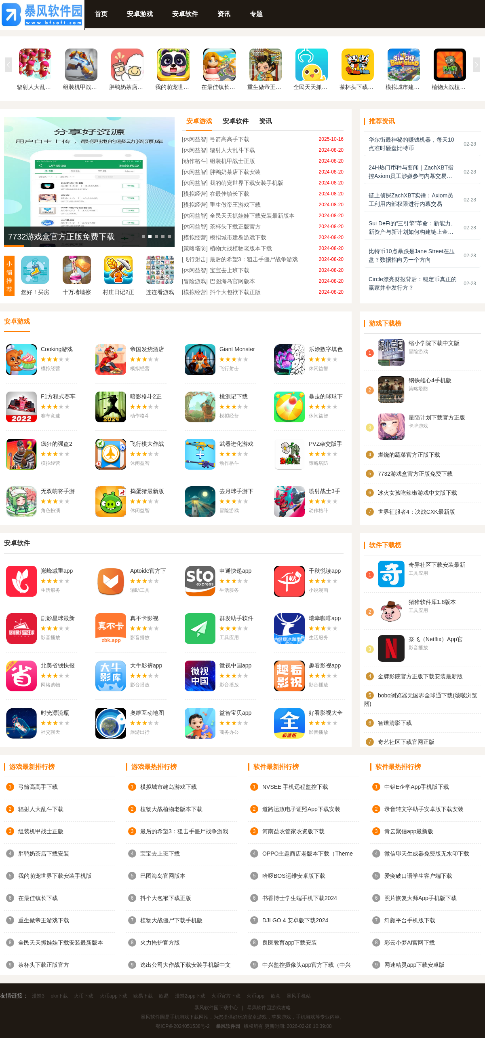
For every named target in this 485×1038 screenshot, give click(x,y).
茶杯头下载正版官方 (235, 226)
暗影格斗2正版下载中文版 (147, 397)
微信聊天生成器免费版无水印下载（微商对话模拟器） (426, 854)
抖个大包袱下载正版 (235, 292)
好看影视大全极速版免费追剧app (326, 714)
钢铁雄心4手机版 (430, 380)
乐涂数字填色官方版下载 (326, 350)
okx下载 (59, 996)
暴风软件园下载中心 (216, 1007)
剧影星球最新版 (58, 619)
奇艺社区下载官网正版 (406, 742)
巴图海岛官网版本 (232, 281)
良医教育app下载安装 (289, 942)
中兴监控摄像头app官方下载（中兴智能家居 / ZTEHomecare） (306, 965)
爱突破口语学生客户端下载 (418, 876)
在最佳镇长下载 (229, 194)
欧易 (164, 996)
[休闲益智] (195, 139)
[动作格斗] (195, 161)
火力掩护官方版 (160, 942)
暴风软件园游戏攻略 (269, 1007)
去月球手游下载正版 (236, 492)
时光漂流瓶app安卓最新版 (57, 714)
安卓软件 (185, 14)
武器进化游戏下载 (236, 445)
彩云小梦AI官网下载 (409, 942)
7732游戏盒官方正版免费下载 (61, 236)
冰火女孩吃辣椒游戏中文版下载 (417, 492)
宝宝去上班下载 (229, 270)
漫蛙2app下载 (190, 996)
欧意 (275, 996)
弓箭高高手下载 (229, 139)
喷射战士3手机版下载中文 (326, 492)
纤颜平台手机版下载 (409, 920)
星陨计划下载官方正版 (437, 417)
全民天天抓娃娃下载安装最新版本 (252, 215)
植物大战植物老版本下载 (241, 248)
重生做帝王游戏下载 (235, 204)
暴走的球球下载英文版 (326, 397)
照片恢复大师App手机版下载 (420, 898)
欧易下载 (143, 996)
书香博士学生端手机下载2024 (299, 898)
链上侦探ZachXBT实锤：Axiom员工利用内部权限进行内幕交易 (411, 199)
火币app (255, 996)
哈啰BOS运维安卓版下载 (293, 876)
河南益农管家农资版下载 (293, 831)
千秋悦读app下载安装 (325, 572)
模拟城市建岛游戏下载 (238, 237)
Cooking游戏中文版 (57, 350)
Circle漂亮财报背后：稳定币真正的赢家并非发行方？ (413, 283)
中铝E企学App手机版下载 (416, 787)
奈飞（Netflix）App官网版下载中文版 (436, 640)
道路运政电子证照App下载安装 (301, 809)
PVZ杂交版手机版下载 (325, 445)
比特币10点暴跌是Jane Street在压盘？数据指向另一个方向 (412, 255)
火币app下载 (113, 996)
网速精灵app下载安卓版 (414, 965)
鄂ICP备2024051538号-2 (182, 1026)
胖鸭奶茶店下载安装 (235, 172)
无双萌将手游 (58, 491)
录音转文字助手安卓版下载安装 (424, 809)
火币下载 (83, 996)
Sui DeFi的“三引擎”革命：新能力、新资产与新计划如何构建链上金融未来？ (412, 228)
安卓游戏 (140, 14)
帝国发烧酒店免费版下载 (147, 350)
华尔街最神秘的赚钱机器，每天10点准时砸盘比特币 (411, 143)
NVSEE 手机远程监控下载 (295, 787)
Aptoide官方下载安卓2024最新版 (148, 572)
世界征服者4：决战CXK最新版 (416, 511)
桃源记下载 (233, 396)
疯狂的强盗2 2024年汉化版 (58, 445)
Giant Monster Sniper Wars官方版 (237, 350)
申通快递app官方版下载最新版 (236, 572)
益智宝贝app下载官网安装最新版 (236, 714)
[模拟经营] (195, 194)
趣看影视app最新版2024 (325, 666)
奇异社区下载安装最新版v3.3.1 (437, 565)
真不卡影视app (144, 619)
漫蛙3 (38, 996)
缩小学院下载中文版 (434, 343)
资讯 (223, 14)
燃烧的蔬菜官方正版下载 (409, 454)
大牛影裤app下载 (146, 666)
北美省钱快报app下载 (58, 666)
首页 (101, 14)
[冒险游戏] (195, 281)
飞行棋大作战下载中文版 (147, 445)
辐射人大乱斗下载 (232, 150)
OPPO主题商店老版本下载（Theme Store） (307, 854)
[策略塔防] (195, 248)
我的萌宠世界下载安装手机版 (246, 183)
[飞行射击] (195, 259)
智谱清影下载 (395, 723)
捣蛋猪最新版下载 (147, 492)
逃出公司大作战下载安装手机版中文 (185, 965)
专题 (256, 14)
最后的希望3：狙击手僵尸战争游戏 (254, 259)
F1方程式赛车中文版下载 (58, 397)
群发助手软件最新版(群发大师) (237, 619)
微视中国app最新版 (235, 666)
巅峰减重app (57, 571)
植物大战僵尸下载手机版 (171, 920)
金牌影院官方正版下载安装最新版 (420, 676)
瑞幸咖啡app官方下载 (325, 619)
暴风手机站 (299, 996)
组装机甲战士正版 (232, 161)
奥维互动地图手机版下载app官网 (147, 714)
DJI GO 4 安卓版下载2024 (295, 920)
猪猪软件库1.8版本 (432, 602)
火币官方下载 (225, 996)
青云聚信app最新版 (408, 831)
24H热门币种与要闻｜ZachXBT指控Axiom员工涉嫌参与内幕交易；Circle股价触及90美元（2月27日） (412, 172)
